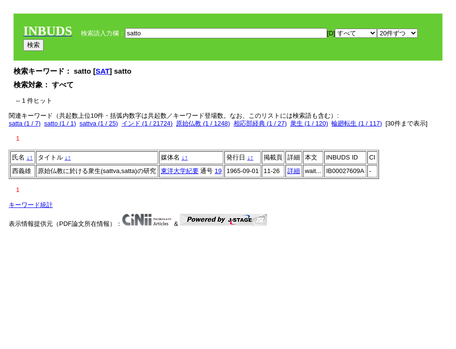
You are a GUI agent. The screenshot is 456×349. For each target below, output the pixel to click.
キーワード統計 (31, 204)
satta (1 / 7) (25, 123)
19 (218, 170)
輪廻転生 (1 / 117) (356, 123)
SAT (102, 71)
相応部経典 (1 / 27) (260, 123)
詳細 (293, 170)
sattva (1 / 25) (98, 123)
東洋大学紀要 (180, 170)
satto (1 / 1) (60, 123)
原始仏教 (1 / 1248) (203, 123)
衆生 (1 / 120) (309, 123)
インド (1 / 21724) (147, 123)
